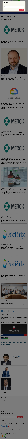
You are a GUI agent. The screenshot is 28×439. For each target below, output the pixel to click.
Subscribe (21, 9)
